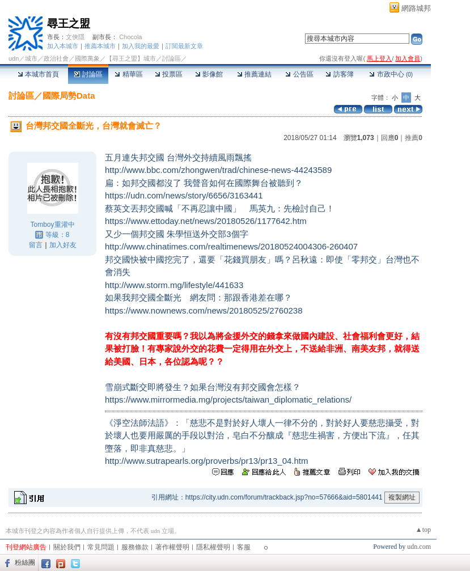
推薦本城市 (100, 46)
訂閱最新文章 (184, 46)
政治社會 (56, 58)
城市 (31, 58)
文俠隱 (75, 36)
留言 (36, 245)
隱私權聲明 (213, 547)
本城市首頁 (38, 74)
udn (14, 58)
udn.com (419, 547)
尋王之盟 (68, 23)
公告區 (299, 74)
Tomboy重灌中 (52, 225)
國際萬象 (87, 58)
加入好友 (63, 245)
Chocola (130, 36)
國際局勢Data (69, 95)
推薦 (413, 138)
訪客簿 (339, 74)
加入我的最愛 (140, 46)
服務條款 (135, 547)
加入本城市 (62, 46)
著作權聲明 (172, 547)
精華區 (128, 74)
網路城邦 (416, 8)
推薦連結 (254, 74)
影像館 (209, 74)
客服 (244, 547)
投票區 (169, 74)
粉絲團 (25, 562)
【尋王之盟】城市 (131, 58)
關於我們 (67, 547)
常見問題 (101, 547)
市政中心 (391, 74)
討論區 (88, 74)
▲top (423, 530)
